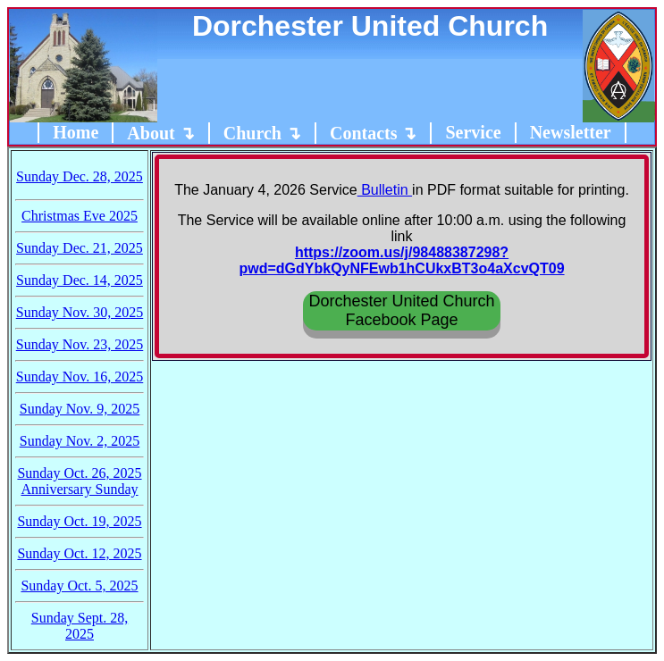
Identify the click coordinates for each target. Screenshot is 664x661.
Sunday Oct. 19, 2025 (79, 521)
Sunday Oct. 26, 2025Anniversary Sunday (79, 481)
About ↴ (160, 133)
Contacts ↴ (373, 133)
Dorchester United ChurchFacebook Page (401, 310)
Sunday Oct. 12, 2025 (79, 553)
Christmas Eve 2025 (79, 215)
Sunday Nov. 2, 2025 (80, 440)
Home (75, 132)
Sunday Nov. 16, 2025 (80, 376)
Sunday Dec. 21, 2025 (79, 247)
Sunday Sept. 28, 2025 (79, 625)
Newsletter (570, 132)
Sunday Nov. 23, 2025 (80, 344)
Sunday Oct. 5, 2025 (79, 585)
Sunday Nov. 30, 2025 (80, 312)
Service (472, 132)
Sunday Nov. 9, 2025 (80, 408)
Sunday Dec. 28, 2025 (79, 176)
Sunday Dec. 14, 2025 (79, 280)
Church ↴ (262, 133)
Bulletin (384, 189)
